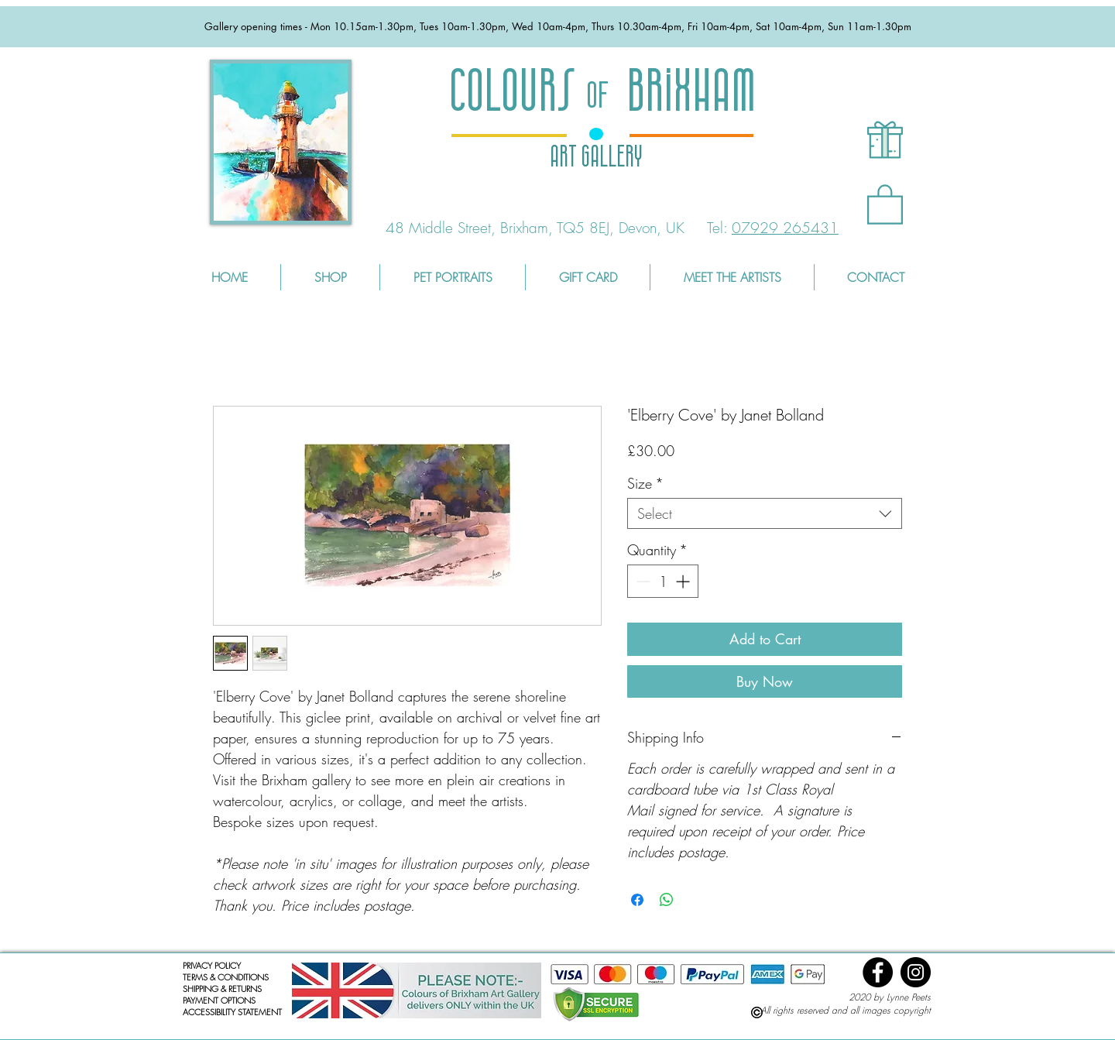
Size (645, 483)
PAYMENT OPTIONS (219, 1000)
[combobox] (764, 513)
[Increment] (684, 581)
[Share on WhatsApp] (666, 900)
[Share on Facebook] (637, 900)
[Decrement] (642, 581)
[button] (885, 203)
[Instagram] (916, 972)
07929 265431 (785, 228)
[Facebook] (878, 972)
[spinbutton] (663, 581)
